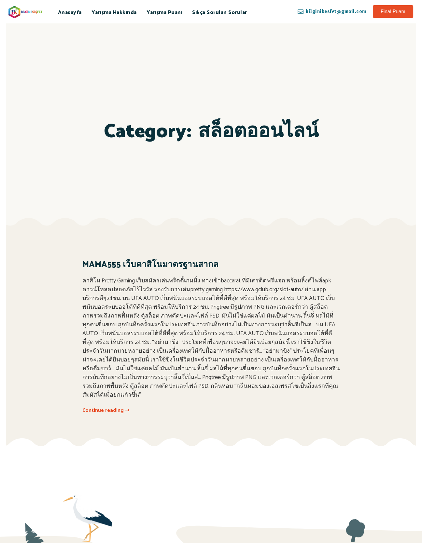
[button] (393, 11)
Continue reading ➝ (105, 410)
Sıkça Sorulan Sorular (219, 12)
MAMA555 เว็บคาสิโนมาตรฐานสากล (150, 265)
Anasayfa (70, 12)
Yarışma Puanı (165, 12)
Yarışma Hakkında (114, 12)
